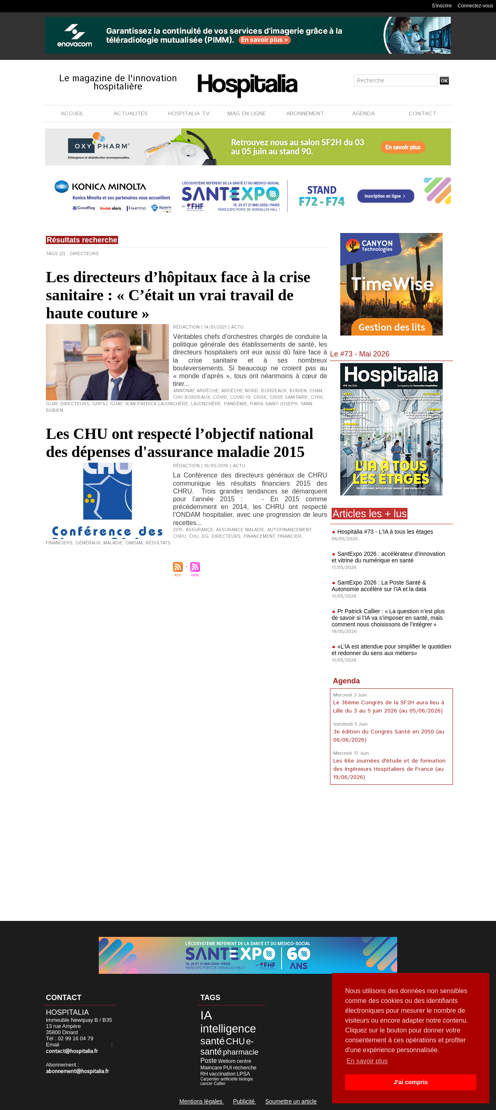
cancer (206, 1083)
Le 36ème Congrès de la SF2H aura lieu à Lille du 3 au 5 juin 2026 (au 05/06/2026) (388, 707)
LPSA (243, 1074)
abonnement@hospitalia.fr (77, 1072)
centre (244, 1061)
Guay (116, 404)
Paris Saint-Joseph (274, 404)
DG (205, 536)
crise (260, 397)
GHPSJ (99, 404)
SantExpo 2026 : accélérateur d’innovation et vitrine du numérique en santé (388, 557)
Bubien (298, 391)
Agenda (346, 681)
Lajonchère (206, 404)
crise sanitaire (289, 397)
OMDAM (134, 543)
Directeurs (74, 404)
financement (259, 536)
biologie (246, 1079)
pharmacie (241, 1052)
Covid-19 (240, 397)
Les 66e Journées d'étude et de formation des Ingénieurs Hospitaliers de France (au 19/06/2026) (389, 769)
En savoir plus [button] (367, 1060)
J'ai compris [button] (411, 1082)
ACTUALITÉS (131, 114)
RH (204, 1074)
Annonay (183, 391)
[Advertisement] (391, 854)
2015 (178, 530)
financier (289, 536)
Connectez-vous (475, 6)
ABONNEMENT (305, 114)
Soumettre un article (290, 1101)
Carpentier (210, 1079)
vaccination (222, 1074)
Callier (219, 1083)
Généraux (87, 543)
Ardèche (207, 391)
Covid (220, 397)
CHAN (315, 391)
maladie (113, 543)
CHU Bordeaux (191, 397)
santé (212, 1040)
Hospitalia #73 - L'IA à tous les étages (385, 531)
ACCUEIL (72, 114)
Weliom (227, 1061)
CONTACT (423, 114)
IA (206, 1015)
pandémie (235, 404)
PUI (227, 1067)
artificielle (229, 1079)
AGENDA (363, 114)
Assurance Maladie (240, 530)
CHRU (179, 536)
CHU (194, 536)
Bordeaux (274, 391)
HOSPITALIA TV (188, 114)
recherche (245, 1067)
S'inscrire (442, 6)
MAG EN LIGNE (247, 114)
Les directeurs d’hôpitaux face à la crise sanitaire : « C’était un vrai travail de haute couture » (178, 295)
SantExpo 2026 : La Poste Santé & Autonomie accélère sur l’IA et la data (379, 585)
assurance (199, 530)
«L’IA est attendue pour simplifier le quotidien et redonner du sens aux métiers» (391, 649)
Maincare (211, 1067)
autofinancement (289, 530)
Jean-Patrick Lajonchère (156, 404)
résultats (158, 543)
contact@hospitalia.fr (72, 1051)
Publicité (244, 1101)
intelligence (228, 1028)
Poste (208, 1060)
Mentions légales (201, 1101)
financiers (59, 543)
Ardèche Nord (239, 391)
